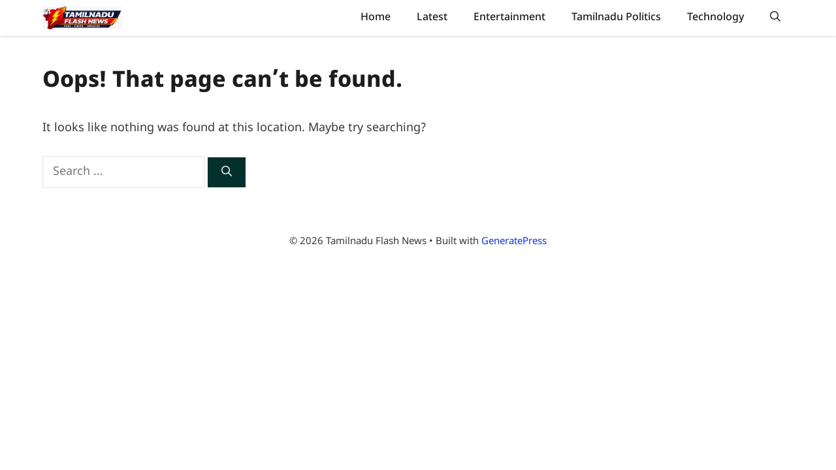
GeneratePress (514, 242)
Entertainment (509, 17)
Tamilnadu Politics (616, 17)
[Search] (227, 172)
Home (376, 17)
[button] (775, 18)
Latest (432, 17)
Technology (715, 17)
